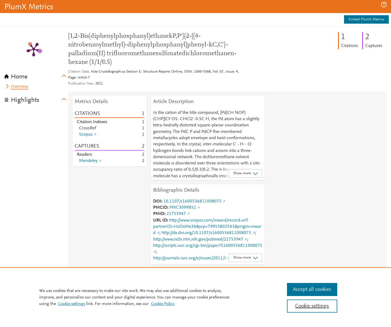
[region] (195, 297)
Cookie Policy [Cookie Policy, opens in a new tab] (163, 304)
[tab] (36, 75)
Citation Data (78, 72)
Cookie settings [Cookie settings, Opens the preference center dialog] (312, 306)
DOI (157, 201)
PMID (158, 214)
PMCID (160, 207)
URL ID (160, 220)
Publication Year (80, 84)
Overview (19, 87)
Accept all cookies (312, 289)
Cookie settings (71, 304)
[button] (384, 4)
